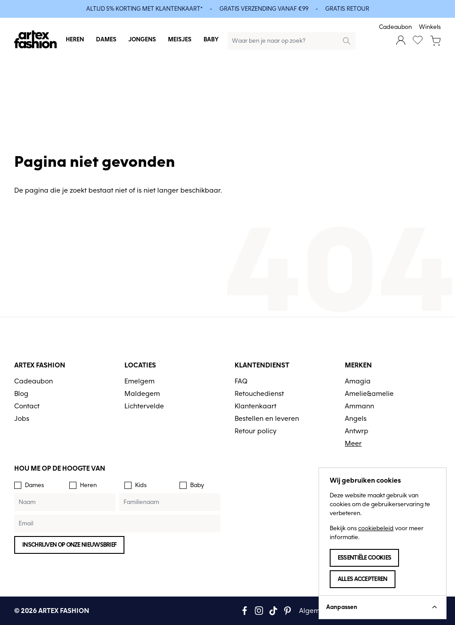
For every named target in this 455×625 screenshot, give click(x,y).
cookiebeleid (376, 528)
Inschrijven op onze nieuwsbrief (69, 544)
